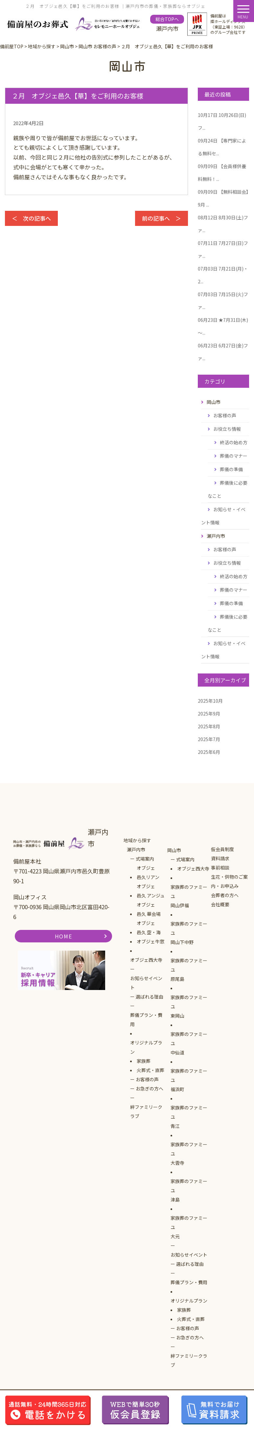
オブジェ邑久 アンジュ (151, 891)
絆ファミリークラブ (146, 1111)
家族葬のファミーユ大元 (189, 1227)
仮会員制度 (222, 849)
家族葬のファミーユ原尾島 (189, 969)
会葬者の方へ (225, 895)
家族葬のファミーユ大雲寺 (189, 1153)
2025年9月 (209, 713)
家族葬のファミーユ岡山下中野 (189, 932)
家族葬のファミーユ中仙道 (189, 1043)
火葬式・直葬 (150, 1070)
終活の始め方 (233, 442)
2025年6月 (209, 752)
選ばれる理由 (149, 996)
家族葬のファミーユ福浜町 (189, 1079)
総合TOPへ (167, 19)
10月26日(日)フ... (222, 121)
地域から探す (137, 840)
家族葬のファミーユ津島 (189, 1190)
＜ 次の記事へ (31, 218)
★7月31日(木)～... (223, 326)
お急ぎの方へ (149, 1088)
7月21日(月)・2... (223, 275)
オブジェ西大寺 (146, 960)
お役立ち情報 (227, 429)
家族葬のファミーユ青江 (189, 1116)
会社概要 (220, 904)
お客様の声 (224, 415)
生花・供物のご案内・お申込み (229, 881)
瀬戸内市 (136, 849)
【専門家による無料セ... (222, 147)
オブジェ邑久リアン (148, 872)
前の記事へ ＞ (161, 218)
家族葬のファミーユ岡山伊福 (189, 896)
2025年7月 (209, 739)
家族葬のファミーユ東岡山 (189, 1006)
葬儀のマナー (233, 455)
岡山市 (174, 850)
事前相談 (220, 867)
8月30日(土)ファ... (223, 223)
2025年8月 (209, 726)
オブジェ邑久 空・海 (149, 927)
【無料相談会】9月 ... (223, 198)
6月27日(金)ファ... (223, 352)
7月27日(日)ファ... (223, 249)
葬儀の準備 (231, 469)
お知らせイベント (146, 983)
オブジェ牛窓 (150, 941)
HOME (63, 936)
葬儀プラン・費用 (146, 1019)
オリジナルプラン (146, 1047)
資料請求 (220, 858)
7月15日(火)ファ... (223, 300)
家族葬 (143, 1061)
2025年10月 (210, 700)
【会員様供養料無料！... (222, 172)
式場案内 (145, 858)
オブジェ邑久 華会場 (149, 909)
